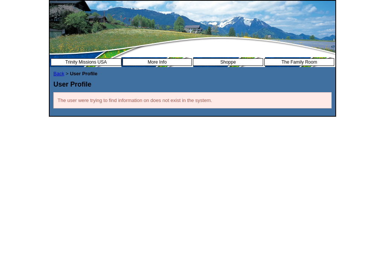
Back (58, 73)
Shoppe (228, 62)
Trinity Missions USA (86, 62)
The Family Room (299, 62)
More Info (157, 62)
